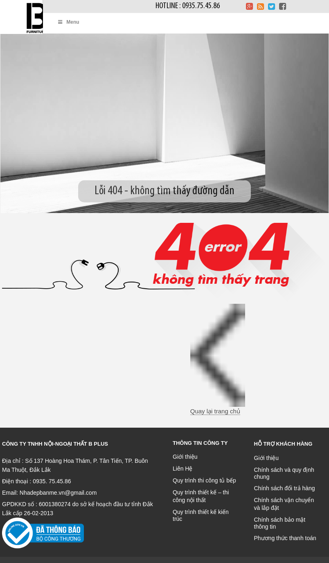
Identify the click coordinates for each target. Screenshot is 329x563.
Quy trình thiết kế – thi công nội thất (201, 496)
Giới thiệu (185, 456)
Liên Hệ (182, 468)
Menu (68, 22)
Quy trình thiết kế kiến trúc (201, 515)
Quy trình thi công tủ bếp (204, 480)
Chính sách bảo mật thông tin (280, 523)
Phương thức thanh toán (285, 538)
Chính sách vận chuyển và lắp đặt (284, 504)
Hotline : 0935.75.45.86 (187, 6)
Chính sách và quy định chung (284, 473)
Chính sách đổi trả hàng (284, 488)
